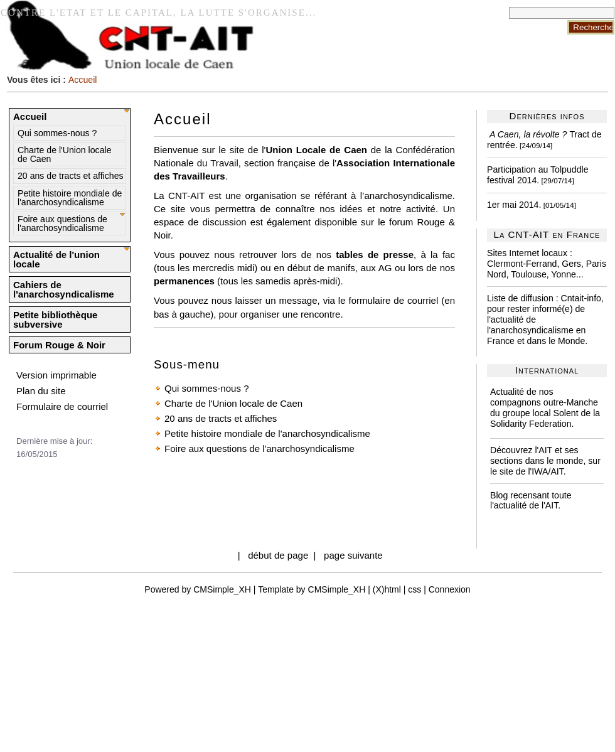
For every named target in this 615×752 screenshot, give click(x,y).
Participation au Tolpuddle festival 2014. (538, 174)
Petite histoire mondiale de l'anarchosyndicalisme (70, 197)
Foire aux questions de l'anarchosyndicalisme (62, 223)
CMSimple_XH (222, 589)
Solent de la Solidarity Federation (545, 418)
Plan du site (41, 390)
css (414, 589)
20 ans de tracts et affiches (71, 176)
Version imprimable (56, 375)
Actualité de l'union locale (56, 259)
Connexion (450, 589)
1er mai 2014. (514, 205)
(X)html (387, 589)
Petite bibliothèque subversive (55, 319)
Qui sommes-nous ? (57, 133)
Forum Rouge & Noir (59, 345)
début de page (278, 555)
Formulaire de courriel (62, 406)
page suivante (353, 555)
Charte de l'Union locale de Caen (65, 154)
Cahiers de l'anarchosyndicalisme (63, 289)
